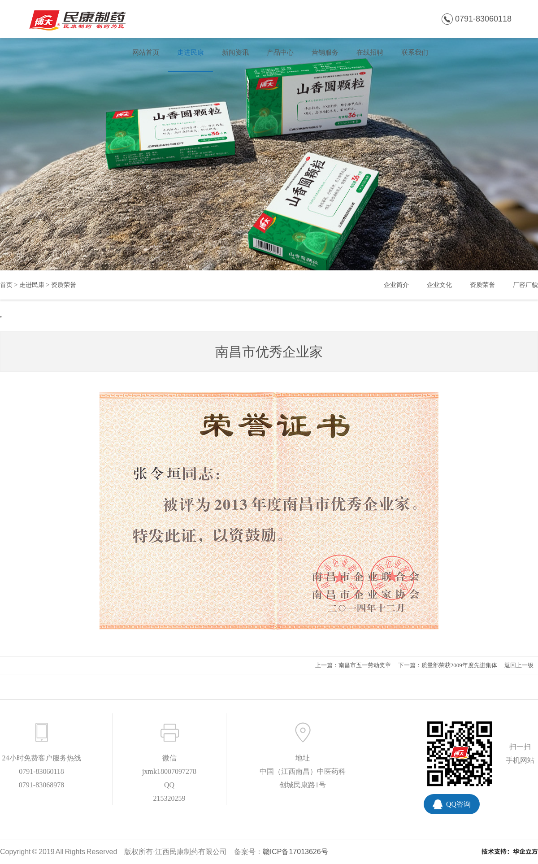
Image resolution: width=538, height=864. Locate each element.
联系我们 (414, 52)
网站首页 (145, 52)
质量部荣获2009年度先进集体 (459, 665)
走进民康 (190, 52)
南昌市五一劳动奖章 (364, 665)
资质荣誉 (63, 285)
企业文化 (439, 285)
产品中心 (280, 52)
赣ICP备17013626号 (295, 851)
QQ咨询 (458, 804)
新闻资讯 (235, 52)
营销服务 (325, 52)
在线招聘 (369, 52)
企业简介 (396, 285)
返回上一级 (519, 665)
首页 (6, 285)
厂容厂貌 (525, 285)
